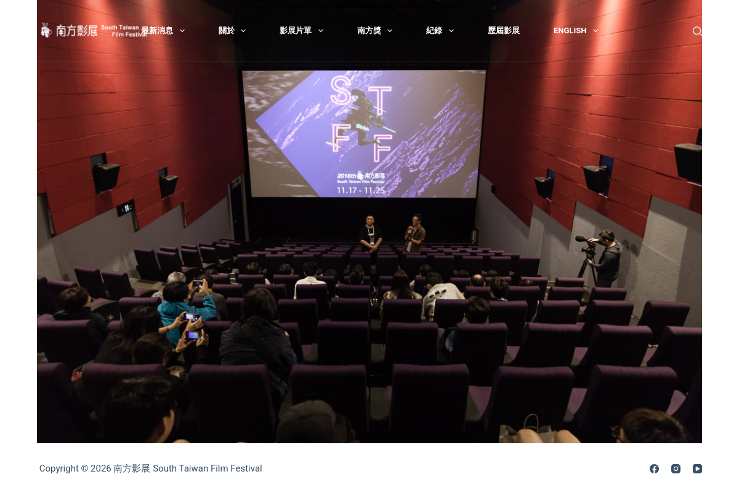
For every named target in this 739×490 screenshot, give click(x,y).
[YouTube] (697, 468)
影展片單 (304, 30)
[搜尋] (697, 31)
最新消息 (165, 30)
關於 (235, 30)
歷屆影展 (504, 30)
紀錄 (442, 30)
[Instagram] (675, 468)
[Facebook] (654, 468)
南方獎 (377, 30)
